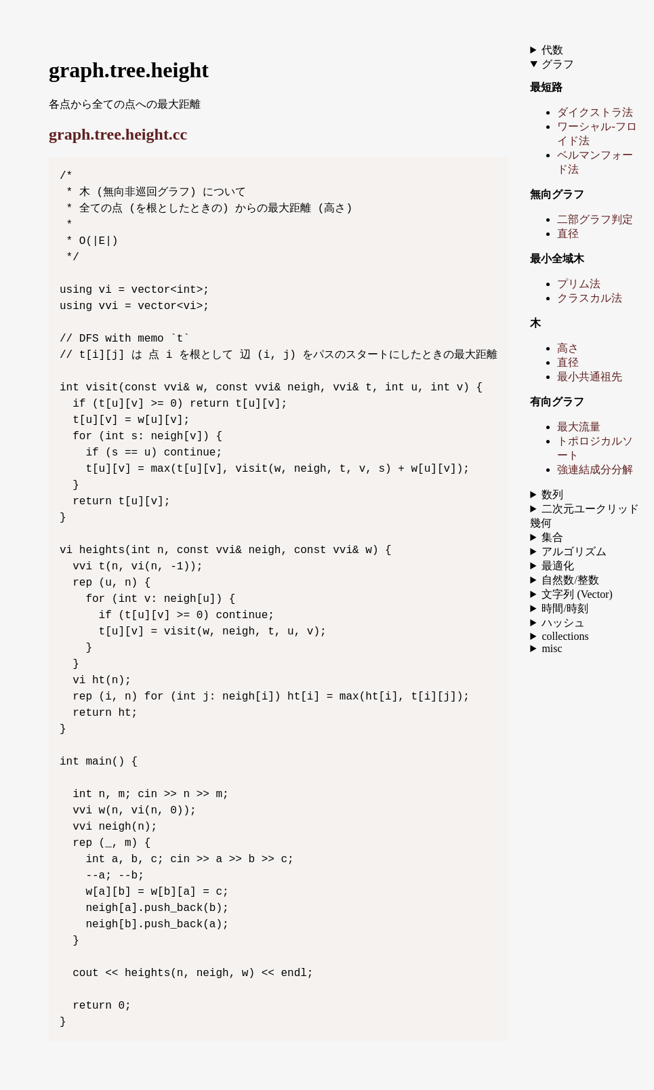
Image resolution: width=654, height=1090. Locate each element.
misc (551, 648)
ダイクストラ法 (595, 112)
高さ (568, 348)
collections (564, 636)
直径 (568, 233)
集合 (552, 537)
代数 (552, 50)
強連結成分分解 (595, 469)
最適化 (557, 565)
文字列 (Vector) (576, 594)
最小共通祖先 (589, 376)
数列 (552, 494)
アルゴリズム (574, 551)
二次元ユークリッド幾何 (584, 516)
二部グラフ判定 (595, 219)
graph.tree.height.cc (118, 134)
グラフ (557, 64)
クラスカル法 (589, 298)
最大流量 (578, 426)
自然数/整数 (569, 580)
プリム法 (578, 283)
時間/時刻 (564, 608)
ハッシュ (563, 622)
